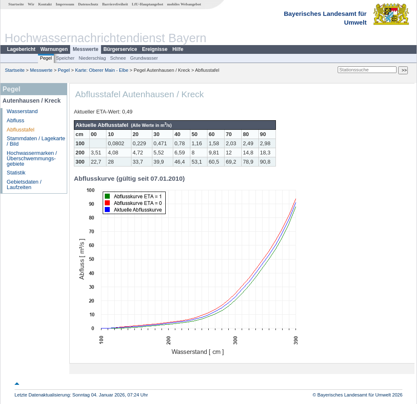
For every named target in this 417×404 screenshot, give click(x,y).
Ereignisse (154, 49)
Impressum (65, 4)
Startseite (16, 4)
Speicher (65, 58)
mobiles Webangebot (184, 4)
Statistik (16, 172)
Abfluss (15, 120)
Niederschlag (92, 58)
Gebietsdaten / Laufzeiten (24, 184)
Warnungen (54, 49)
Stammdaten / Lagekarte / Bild (36, 141)
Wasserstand (22, 111)
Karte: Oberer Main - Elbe (101, 70)
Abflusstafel (20, 129)
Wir (31, 4)
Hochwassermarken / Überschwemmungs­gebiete (32, 158)
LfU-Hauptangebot (147, 4)
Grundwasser (144, 58)
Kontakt (45, 4)
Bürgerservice (120, 49)
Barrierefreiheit (115, 4)
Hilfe (177, 49)
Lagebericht (21, 49)
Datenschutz (88, 4)
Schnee (118, 58)
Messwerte (85, 49)
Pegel (46, 58)
